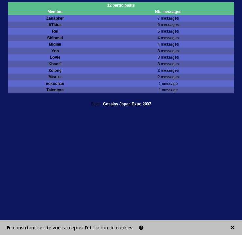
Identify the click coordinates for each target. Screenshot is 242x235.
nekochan (55, 83)
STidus (55, 25)
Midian (55, 44)
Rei (55, 31)
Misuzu (55, 77)
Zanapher (55, 18)
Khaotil (55, 64)
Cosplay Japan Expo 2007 (127, 104)
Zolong (54, 70)
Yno (55, 51)
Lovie (55, 57)
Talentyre (54, 90)
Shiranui (55, 38)
